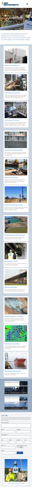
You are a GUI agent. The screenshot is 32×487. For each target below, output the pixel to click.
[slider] (15, 392)
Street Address (4, 434)
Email (2, 450)
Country (18, 440)
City (2, 440)
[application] (16, 387)
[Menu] (27, 4)
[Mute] (23, 392)
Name (2, 429)
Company (19, 429)
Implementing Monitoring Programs (16, 483)
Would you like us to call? (22, 445)
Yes (19, 447)
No (22, 447)
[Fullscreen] (26, 392)
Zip (25, 440)
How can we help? (5, 422)
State (10, 440)
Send (20, 452)
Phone (2, 445)
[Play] (6, 392)
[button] (16, 387)
